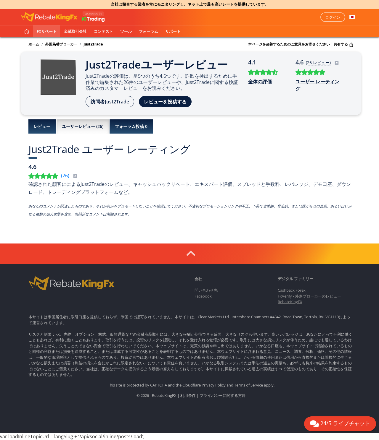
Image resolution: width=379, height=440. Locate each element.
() (69, 175)
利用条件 (188, 395)
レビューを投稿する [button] (165, 101)
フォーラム (148, 31)
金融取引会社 (75, 31)
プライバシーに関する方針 (223, 395)
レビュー (42, 126)
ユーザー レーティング (317, 85)
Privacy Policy (214, 385)
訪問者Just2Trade (110, 101)
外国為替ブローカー (61, 44)
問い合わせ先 (206, 290)
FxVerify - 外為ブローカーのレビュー (309, 296)
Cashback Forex (292, 290)
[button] (352, 17)
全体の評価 (260, 81)
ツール (126, 31)
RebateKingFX (290, 301)
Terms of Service (248, 385)
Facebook (203, 296)
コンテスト (103, 31)
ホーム (33, 44)
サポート (173, 31)
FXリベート (47, 31)
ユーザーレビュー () (82, 126)
